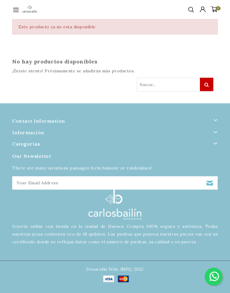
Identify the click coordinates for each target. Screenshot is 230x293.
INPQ (126, 269)
